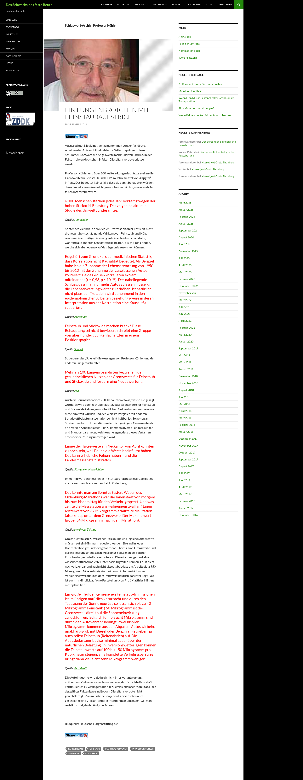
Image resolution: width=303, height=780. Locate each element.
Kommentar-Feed (189, 50)
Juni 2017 (184, 480)
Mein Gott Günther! (190, 91)
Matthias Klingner (116, 748)
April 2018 (185, 410)
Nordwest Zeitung (85, 529)
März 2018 (185, 417)
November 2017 (188, 445)
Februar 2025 (187, 216)
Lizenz (210, 4)
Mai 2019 (184, 355)
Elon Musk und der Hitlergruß (196, 108)
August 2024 (186, 237)
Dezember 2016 (188, 515)
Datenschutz (193, 4)
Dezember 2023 (188, 251)
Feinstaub (94, 748)
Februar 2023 (187, 279)
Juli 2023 (184, 258)
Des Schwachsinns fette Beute (29, 5)
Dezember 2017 (188, 438)
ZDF (77, 390)
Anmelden (185, 36)
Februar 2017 (187, 501)
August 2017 (186, 466)
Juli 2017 (184, 473)
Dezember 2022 (188, 286)
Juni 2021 (184, 313)
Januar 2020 (186, 341)
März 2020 (185, 334)
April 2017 (185, 487)
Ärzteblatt (80, 316)
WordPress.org (188, 57)
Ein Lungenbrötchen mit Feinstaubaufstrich (107, 113)
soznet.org (123, 4)
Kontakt (176, 4)
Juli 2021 (184, 306)
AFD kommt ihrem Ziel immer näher (200, 84)
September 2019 (188, 348)
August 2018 (186, 390)
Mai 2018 (184, 404)
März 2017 (185, 494)
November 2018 (188, 383)
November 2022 (188, 292)
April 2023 (185, 265)
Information (159, 4)
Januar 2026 (186, 209)
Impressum (141, 4)
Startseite (106, 4)
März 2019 (185, 362)
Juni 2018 (184, 397)
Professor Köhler (142, 748)
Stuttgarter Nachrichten (89, 469)
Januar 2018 (186, 431)
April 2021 (185, 320)
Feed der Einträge (189, 43)
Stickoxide (91, 753)
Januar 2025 (186, 223)
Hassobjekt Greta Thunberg (218, 162)
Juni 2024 (184, 244)
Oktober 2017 (187, 452)
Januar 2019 (186, 369)
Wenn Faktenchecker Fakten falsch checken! (205, 115)
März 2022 (185, 299)
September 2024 (188, 230)
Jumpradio (81, 219)
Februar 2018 (187, 424)
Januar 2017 (186, 508)
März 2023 (185, 272)
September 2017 (188, 459)
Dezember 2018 (188, 376)
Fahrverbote (75, 748)
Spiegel (78, 349)
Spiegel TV (74, 753)
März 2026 (185, 202)
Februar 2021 (187, 327)
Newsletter (225, 4)
